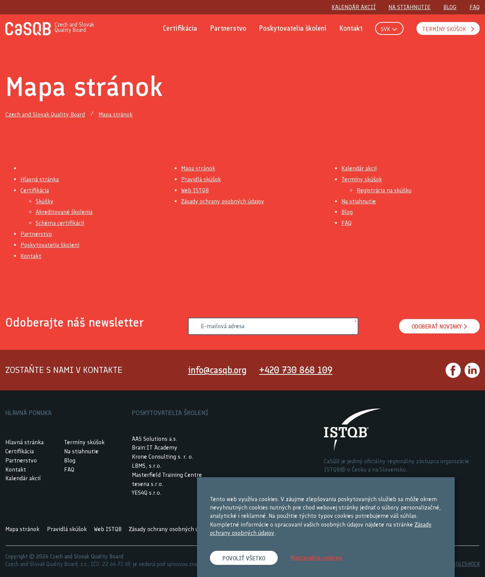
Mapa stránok (116, 114)
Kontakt (30, 255)
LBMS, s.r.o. (146, 465)
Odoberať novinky (438, 326)
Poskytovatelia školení (49, 244)
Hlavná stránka (39, 179)
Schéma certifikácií (60, 222)
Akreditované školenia (64, 212)
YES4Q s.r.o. (146, 493)
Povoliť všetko (245, 558)
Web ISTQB (195, 190)
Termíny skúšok (361, 179)
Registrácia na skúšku (384, 190)
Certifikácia (34, 190)
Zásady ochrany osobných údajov (222, 201)
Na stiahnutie (358, 201)
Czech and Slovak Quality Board (45, 114)
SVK (389, 29)
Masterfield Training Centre (167, 474)
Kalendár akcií (359, 168)
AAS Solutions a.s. (154, 438)
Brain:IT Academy (154, 447)
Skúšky (44, 201)
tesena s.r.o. (147, 483)
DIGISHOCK (466, 564)
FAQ (346, 222)
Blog (347, 212)
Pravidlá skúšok (201, 179)
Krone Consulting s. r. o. (162, 456)
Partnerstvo (36, 233)
